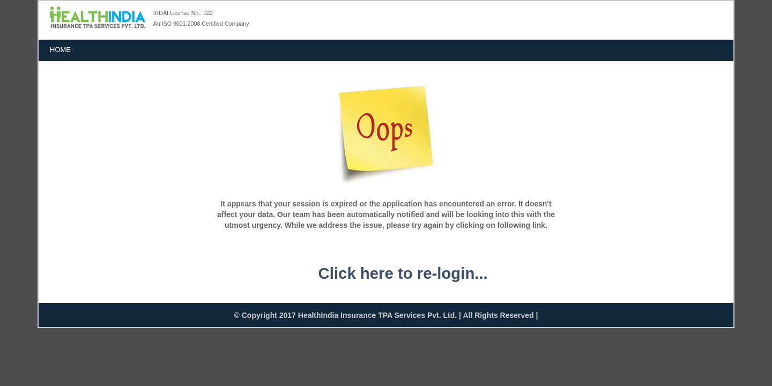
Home (60, 50)
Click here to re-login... (403, 273)
